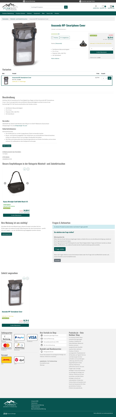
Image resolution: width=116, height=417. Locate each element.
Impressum (34, 403)
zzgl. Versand (110, 39)
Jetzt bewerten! (6, 234)
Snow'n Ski (50, 13)
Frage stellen (59, 249)
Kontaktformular (44, 363)
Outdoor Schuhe (20, 13)
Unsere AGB (34, 401)
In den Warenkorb (16, 215)
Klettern (29, 13)
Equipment (37, 13)
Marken (57, 13)
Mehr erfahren (55, 58)
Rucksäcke (5, 19)
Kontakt (57, 260)
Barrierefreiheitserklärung (38, 409)
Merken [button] (56, 37)
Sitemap (42, 365)
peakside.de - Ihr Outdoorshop (10, 406)
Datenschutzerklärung (37, 405)
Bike (43, 13)
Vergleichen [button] (65, 37)
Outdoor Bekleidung (8, 13)
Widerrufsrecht (35, 407)
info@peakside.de (48, 351)
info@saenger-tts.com (21, 125)
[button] (24, 44)
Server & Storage (9, 413)
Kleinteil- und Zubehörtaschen (18, 19)
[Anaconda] (58, 43)
